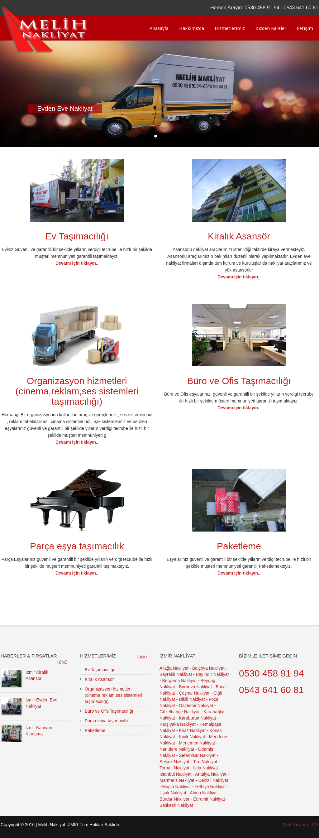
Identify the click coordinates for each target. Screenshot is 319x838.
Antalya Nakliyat (210, 774)
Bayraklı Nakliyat (176, 674)
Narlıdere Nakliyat (177, 749)
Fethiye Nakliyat (210, 786)
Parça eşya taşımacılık (77, 546)
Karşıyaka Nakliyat (178, 724)
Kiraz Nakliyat (192, 730)
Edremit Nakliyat (209, 799)
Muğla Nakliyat (176, 786)
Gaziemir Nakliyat (196, 705)
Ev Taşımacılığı (76, 236)
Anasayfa (159, 28)
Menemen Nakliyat (197, 742)
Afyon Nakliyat (203, 792)
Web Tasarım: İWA (300, 824)
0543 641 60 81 (301, 7)
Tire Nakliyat (205, 761)
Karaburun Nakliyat (197, 717)
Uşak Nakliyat (173, 792)
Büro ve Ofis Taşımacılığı (239, 381)
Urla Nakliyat (205, 767)
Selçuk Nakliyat (174, 761)
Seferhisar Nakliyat (197, 755)
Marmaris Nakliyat (177, 780)
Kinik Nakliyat (192, 736)
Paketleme (239, 546)
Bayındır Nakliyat (212, 674)
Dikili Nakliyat (192, 699)
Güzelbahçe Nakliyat (179, 711)
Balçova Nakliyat (208, 668)
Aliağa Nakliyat (174, 668)
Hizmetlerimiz (230, 28)
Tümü (62, 662)
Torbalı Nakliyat (174, 767)
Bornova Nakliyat (195, 686)
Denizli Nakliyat (213, 780)
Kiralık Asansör (239, 236)
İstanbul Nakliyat (176, 774)
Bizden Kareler (270, 28)
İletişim (305, 28)
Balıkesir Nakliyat (176, 805)
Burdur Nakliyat (174, 799)
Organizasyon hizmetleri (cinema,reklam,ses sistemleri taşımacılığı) (76, 391)
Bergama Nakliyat (179, 680)
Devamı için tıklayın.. (76, 263)
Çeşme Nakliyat (194, 693)
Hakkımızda (191, 28)
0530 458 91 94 (262, 7)
